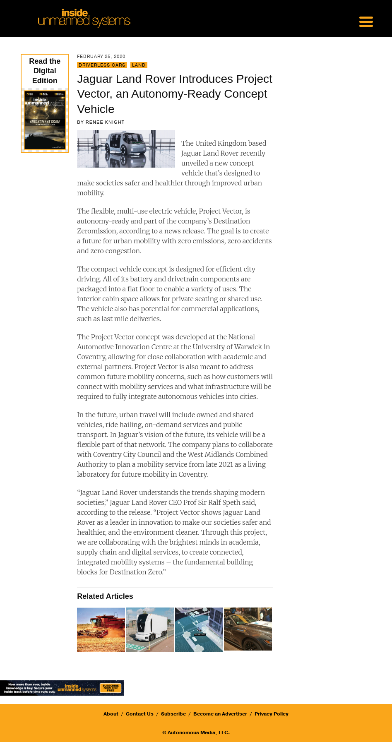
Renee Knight (105, 122)
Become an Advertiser (220, 714)
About (110, 714)
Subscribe (173, 714)
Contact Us (140, 714)
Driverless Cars (102, 65)
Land (139, 65)
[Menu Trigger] (366, 20)
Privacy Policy (272, 714)
